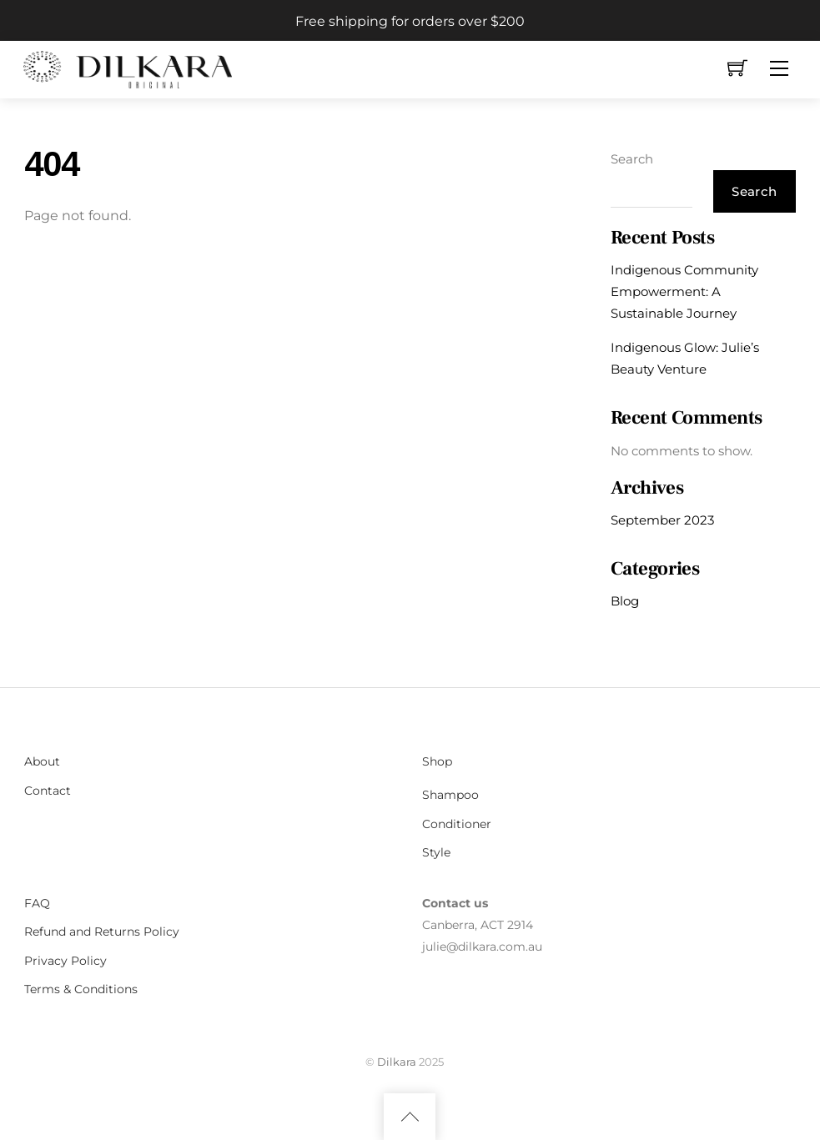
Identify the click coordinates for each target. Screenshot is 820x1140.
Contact (47, 790)
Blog (625, 601)
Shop (437, 761)
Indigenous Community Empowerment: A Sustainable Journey (684, 291)
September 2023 (662, 520)
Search (632, 159)
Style (436, 852)
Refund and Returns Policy (101, 931)
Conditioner (456, 823)
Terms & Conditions (81, 989)
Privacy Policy (65, 960)
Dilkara (396, 1061)
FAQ (37, 903)
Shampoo (450, 794)
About (42, 761)
